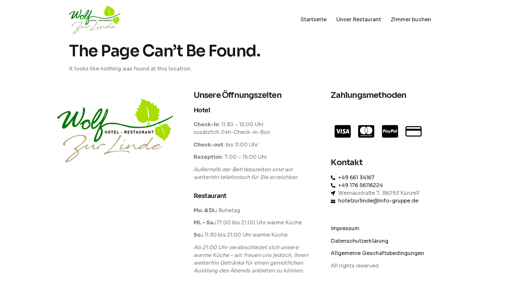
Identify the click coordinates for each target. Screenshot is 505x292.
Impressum (345, 228)
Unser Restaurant (358, 19)
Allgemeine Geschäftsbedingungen (377, 253)
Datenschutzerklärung (360, 241)
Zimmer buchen (411, 19)
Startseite (313, 19)
